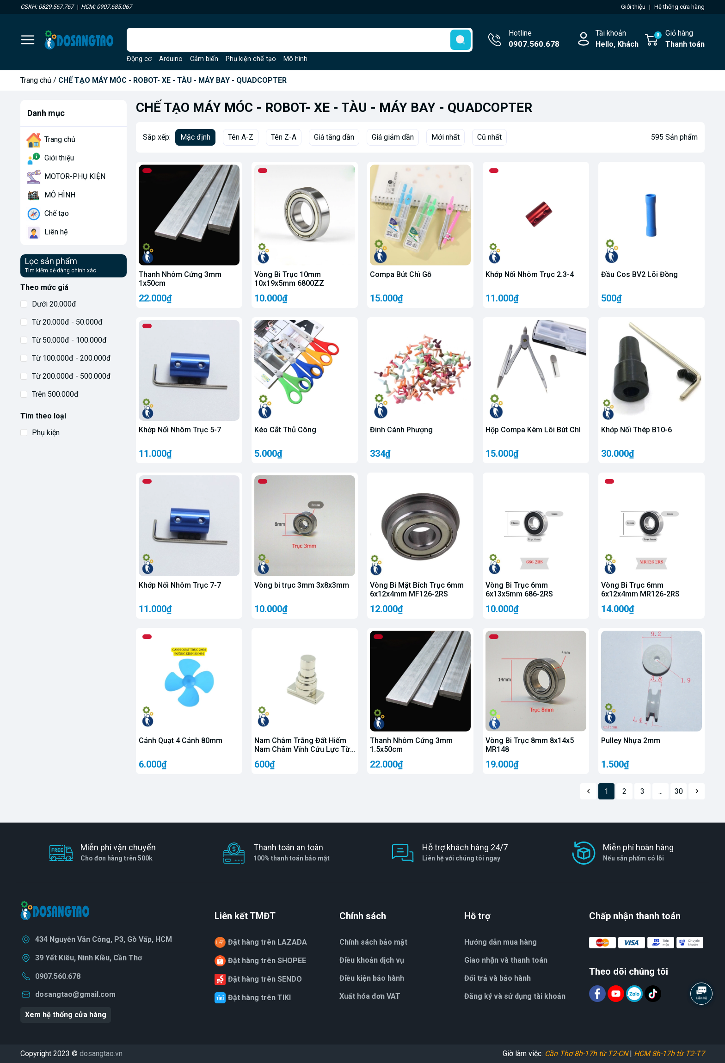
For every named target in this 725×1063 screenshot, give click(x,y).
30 (679, 791)
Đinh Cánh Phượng (401, 429)
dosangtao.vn (101, 1053)
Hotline (534, 39)
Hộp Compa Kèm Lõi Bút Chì (533, 429)
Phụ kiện (40, 432)
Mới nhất (445, 137)
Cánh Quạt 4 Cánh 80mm (180, 740)
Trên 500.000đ (49, 394)
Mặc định (195, 137)
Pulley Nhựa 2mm (630, 740)
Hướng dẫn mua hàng (500, 942)
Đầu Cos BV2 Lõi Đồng (639, 274)
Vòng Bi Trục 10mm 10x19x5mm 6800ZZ (289, 279)
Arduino (171, 59)
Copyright (36, 1053)
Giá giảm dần (393, 137)
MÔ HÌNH (59, 194)
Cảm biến (204, 59)
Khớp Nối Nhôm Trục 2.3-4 (529, 274)
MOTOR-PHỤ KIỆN (74, 176)
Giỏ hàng (679, 39)
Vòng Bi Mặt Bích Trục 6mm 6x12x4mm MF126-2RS (417, 589)
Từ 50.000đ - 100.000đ (63, 340)
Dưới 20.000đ (48, 304)
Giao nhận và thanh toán (505, 960)
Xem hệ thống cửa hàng (65, 1014)
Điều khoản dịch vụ (371, 960)
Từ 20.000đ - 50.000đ (61, 322)
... (660, 791)
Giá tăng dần (334, 137)
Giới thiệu (59, 158)
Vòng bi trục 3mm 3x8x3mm (301, 585)
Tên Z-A (283, 137)
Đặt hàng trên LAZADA (267, 942)
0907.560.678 (57, 976)
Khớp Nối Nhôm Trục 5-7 (180, 429)
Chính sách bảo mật (373, 942)
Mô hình (295, 59)
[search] (460, 40)
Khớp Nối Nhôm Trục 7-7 (180, 585)
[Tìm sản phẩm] (300, 40)
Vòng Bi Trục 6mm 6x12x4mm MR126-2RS (640, 589)
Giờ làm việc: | (604, 1053)
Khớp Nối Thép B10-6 (636, 429)
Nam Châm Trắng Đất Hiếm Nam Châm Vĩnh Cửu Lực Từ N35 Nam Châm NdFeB (302, 749)
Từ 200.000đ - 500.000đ (65, 376)
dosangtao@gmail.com (75, 994)
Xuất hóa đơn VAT (369, 996)
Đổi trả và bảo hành (497, 978)
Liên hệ (56, 231)
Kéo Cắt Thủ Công (285, 429)
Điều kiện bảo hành (371, 978)
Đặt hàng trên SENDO (265, 979)
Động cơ (139, 59)
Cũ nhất (489, 137)
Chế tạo (56, 213)
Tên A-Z (240, 137)
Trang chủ (35, 80)
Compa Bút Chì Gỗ (400, 274)
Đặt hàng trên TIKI (259, 997)
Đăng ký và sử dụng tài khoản (514, 996)
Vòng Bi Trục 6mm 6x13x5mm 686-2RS (519, 589)
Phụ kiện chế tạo (251, 59)
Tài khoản (617, 39)
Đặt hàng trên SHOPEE (267, 960)
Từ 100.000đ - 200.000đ (65, 358)
